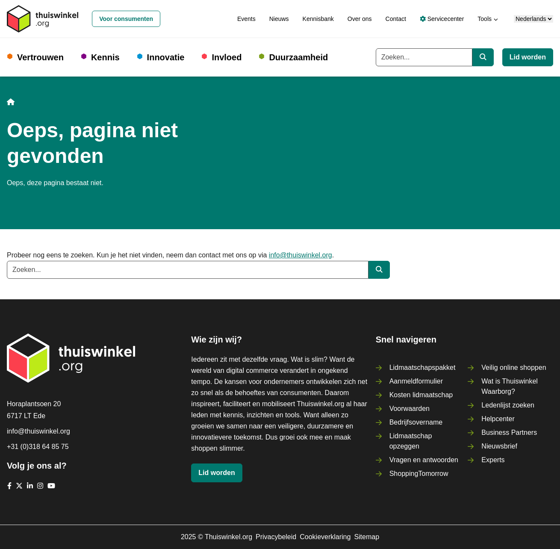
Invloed (227, 57)
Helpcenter (497, 418)
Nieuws (279, 18)
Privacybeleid (276, 536)
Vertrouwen (40, 57)
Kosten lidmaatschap (421, 394)
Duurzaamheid (298, 57)
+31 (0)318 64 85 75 (38, 446)
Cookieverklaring (325, 536)
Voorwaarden (409, 408)
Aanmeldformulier (416, 381)
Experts (492, 459)
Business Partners (509, 432)
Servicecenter (442, 18)
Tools (484, 18)
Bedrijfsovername (416, 422)
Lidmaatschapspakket (422, 367)
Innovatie (166, 57)
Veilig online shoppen (513, 367)
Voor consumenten (126, 18)
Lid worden (528, 57)
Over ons (360, 18)
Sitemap (366, 536)
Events (246, 18)
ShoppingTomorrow (418, 473)
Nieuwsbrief (499, 446)
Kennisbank (318, 18)
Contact (396, 18)
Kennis (105, 57)
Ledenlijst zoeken (507, 405)
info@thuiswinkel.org (300, 255)
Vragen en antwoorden (423, 459)
